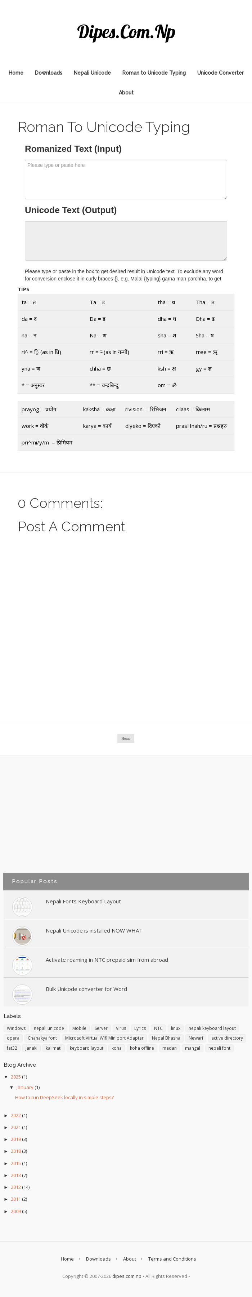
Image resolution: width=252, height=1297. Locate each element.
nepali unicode (49, 1028)
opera (13, 1038)
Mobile (79, 1028)
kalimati (54, 1048)
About (126, 93)
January (26, 1087)
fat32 (12, 1048)
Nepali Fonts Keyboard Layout (83, 901)
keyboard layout (86, 1048)
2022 (16, 1115)
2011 (16, 1199)
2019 (16, 1139)
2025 (16, 1077)
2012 (16, 1187)
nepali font (219, 1048)
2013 (16, 1175)
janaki (31, 1048)
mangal (192, 1048)
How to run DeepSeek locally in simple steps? (64, 1097)
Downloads (48, 73)
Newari (196, 1038)
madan (169, 1048)
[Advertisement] (126, 819)
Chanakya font (42, 1038)
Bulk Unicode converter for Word (86, 988)
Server (101, 1028)
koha (117, 1048)
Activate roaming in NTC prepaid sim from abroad (107, 959)
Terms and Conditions (172, 1259)
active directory (227, 1038)
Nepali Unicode (92, 73)
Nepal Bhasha (166, 1038)
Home (16, 73)
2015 (16, 1163)
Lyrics (140, 1028)
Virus (121, 1028)
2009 (16, 1211)
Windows (16, 1028)
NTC (158, 1028)
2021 (16, 1127)
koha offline (142, 1048)
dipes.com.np (126, 31)
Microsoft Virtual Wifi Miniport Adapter (104, 1038)
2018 (16, 1151)
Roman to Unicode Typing (154, 73)
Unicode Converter (220, 73)
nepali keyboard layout (212, 1028)
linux (175, 1028)
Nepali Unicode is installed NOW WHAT (94, 930)
